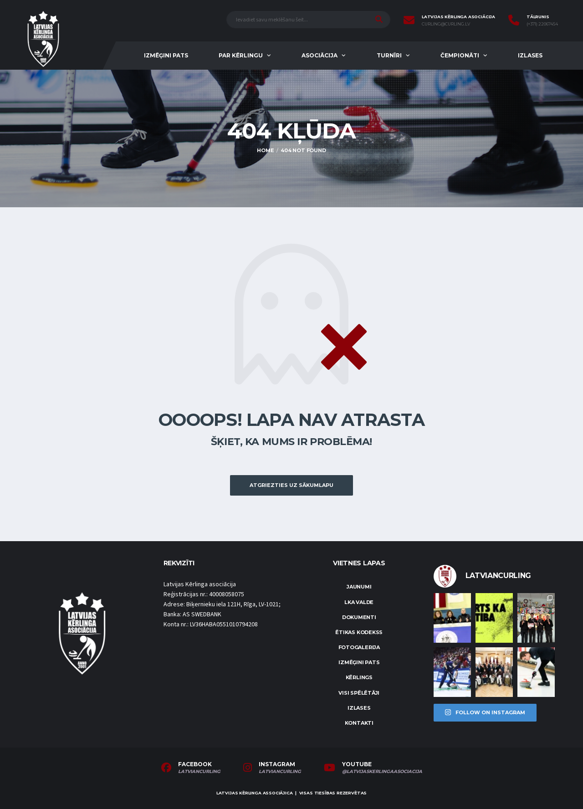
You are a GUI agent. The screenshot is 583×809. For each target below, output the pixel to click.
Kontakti (359, 723)
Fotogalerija (359, 647)
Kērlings (359, 677)
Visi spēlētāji (358, 693)
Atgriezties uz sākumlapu (291, 485)
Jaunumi (359, 587)
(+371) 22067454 (542, 24)
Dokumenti (359, 617)
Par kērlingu (241, 55)
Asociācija (320, 55)
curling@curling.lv (446, 24)
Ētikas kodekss (359, 632)
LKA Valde (358, 602)
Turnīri (389, 55)
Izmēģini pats (166, 55)
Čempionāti (459, 55)
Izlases (530, 55)
